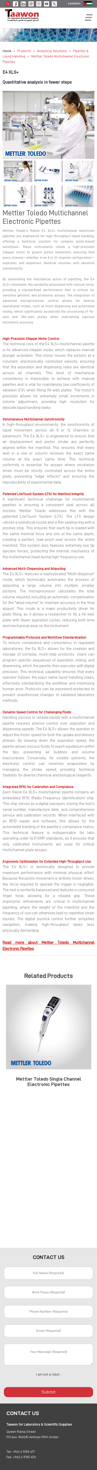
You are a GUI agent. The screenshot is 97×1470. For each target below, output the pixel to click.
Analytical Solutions (52, 51)
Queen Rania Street (21, 1431)
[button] (9, 125)
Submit (49, 1392)
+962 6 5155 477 (23, 1451)
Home (7, 51)
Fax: (9, 1457)
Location (74, 3)
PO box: (12, 1437)
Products (24, 51)
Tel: (9, 1451)
